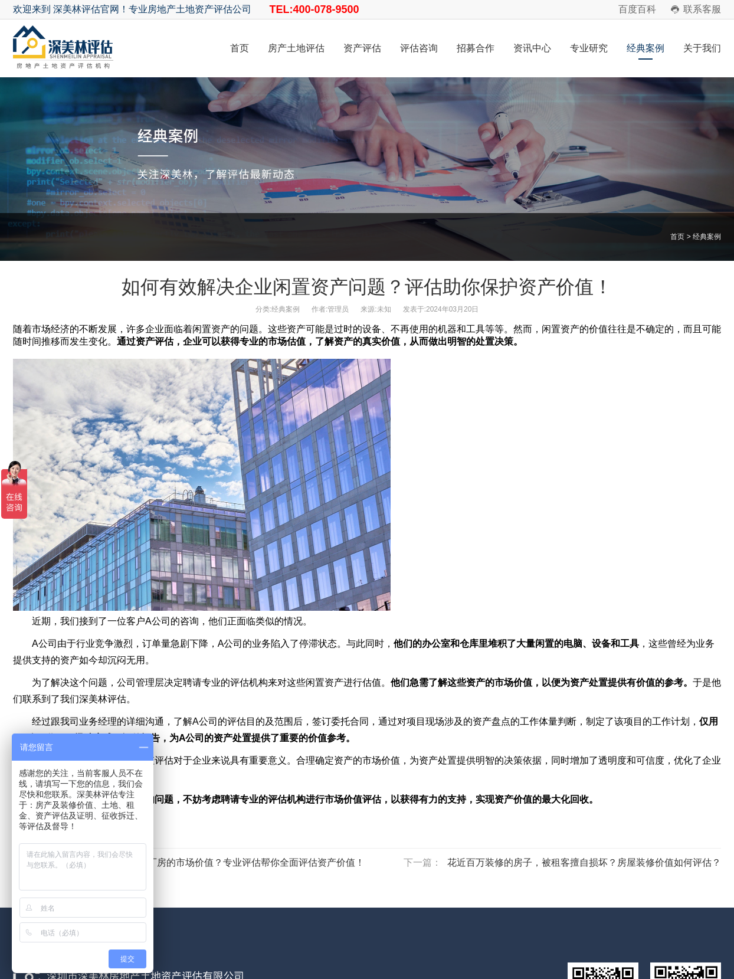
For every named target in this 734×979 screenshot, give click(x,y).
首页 (239, 48)
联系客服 (702, 9)
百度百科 (637, 9)
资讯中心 (532, 48)
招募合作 (475, 48)
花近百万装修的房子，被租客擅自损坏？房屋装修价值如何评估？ (584, 862)
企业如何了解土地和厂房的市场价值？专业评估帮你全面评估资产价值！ (214, 862)
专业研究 (589, 48)
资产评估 (362, 48)
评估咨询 (419, 48)
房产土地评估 (296, 48)
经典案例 (645, 48)
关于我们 (702, 48)
